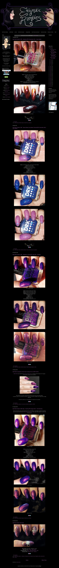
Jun (51, 48)
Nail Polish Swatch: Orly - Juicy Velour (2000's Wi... (53, 52)
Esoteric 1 (19, 556)
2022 (50, 70)
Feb (51, 63)
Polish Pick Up (26, 122)
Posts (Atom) (18, 562)
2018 (50, 75)
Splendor (30, 122)
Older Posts (44, 560)
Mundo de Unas (32, 556)
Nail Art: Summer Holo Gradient (52, 58)
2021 (50, 71)
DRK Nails (16, 122)
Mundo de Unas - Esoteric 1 (32, 551)
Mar (51, 62)
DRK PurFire (16, 373)
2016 (50, 78)
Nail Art (8, 85)
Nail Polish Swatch (21, 122)
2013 (50, 82)
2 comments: (15, 121)
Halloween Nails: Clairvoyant (18, 522)
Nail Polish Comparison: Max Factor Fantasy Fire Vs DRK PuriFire (26, 371)
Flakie (19, 249)
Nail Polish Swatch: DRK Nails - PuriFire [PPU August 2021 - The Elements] (27, 408)
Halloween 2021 (27, 556)
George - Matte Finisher (32, 549)
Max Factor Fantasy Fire (27, 373)
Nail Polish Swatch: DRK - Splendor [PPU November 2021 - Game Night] (27, 39)
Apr (51, 61)
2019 (50, 74)
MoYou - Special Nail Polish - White (32, 550)
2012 (50, 83)
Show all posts (35, 35)
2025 (50, 66)
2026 (50, 47)
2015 (50, 79)
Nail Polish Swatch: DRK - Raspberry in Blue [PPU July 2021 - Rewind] (26, 254)
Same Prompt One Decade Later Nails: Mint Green (53, 55)
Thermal (27, 249)
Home (27, 560)
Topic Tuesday (7, 87)
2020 (50, 73)
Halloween (23, 556)
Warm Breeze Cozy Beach (33, 249)
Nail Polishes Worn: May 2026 (53, 50)
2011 (50, 84)
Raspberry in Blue (38, 556)
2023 (50, 69)
